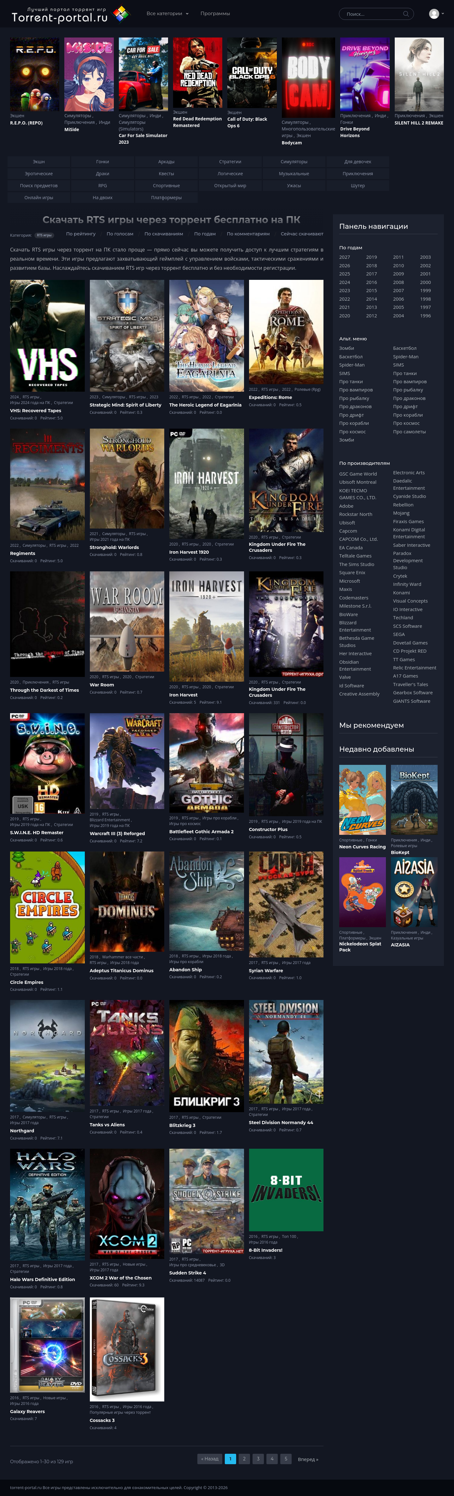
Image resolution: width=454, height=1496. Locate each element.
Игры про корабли (219, 818)
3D (222, 1265)
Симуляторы (78, 115)
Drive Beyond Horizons (355, 132)
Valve (345, 677)
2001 (425, 273)
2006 (398, 299)
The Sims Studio (356, 564)
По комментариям (248, 234)
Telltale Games (355, 555)
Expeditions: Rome (270, 397)
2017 (254, 962)
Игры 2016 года (263, 1242)
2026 (344, 265)
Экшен (17, 115)
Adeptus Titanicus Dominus (122, 970)
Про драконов (355, 406)
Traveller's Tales (410, 684)
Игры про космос (185, 823)
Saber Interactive (411, 545)
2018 (15, 968)
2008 (398, 282)
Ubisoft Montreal (357, 482)
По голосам (120, 234)
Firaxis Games (408, 521)
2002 (425, 265)
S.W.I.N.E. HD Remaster (36, 832)
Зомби (346, 348)
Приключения (80, 122)
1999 (425, 290)
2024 (15, 397)
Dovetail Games (410, 642)
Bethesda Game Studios (356, 641)
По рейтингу (81, 234)
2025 (344, 273)
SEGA (399, 634)
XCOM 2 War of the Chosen (121, 1278)
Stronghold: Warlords (114, 547)
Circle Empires (26, 982)
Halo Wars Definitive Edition (42, 1279)
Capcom (348, 531)
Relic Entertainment (414, 667)
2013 (371, 307)
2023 (95, 397)
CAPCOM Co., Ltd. (358, 539)
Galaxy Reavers (27, 1411)
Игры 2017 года (296, 962)
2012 (371, 315)
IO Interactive (408, 609)
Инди (104, 122)
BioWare (348, 614)
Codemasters (353, 597)
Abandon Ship (185, 970)
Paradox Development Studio (408, 560)
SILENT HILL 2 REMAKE (419, 123)
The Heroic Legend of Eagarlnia (205, 405)
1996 (425, 315)
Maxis (345, 589)
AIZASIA (400, 945)
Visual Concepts (410, 601)
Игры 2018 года (58, 968)
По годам (205, 234)
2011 (398, 257)
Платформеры (352, 938)
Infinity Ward (407, 584)
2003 (425, 257)
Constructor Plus (268, 829)
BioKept (400, 852)
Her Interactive (355, 653)
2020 (174, 544)
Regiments (22, 553)
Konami (401, 592)
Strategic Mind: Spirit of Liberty (125, 405)
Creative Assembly (359, 693)
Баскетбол (351, 356)
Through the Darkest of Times (44, 690)
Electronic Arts (409, 472)
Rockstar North (355, 514)
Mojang (401, 513)
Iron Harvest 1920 (189, 552)
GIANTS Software (411, 701)
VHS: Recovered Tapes (35, 410)
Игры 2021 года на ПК (110, 539)
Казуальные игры (407, 938)
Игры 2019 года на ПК (30, 824)
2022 (174, 397)
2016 (254, 1236)
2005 (398, 307)
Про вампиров (356, 389)
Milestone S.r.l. (355, 606)
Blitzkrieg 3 (182, 1125)
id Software (351, 685)
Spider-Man (352, 364)
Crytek (400, 576)
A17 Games (405, 676)
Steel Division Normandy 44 (281, 1122)
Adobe (346, 506)
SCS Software (407, 626)
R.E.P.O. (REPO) (26, 123)
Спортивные (351, 840)
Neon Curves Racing (362, 847)
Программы (215, 13)
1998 (425, 299)
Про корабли (354, 423)
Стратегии (63, 402)
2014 (371, 299)
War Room (102, 685)
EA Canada (351, 547)
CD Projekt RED (410, 651)
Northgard (22, 1131)
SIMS (344, 373)
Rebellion (403, 504)
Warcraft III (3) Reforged (117, 833)
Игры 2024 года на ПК (30, 402)
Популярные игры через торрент (120, 1412)
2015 (371, 290)
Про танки (351, 381)
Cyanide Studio (409, 496)
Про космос (352, 431)
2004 (398, 315)
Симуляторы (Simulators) (132, 125)
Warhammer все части (123, 957)
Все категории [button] (165, 13)
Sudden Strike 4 (187, 1273)
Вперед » (308, 1459)
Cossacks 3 (102, 1420)
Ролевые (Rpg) (307, 389)
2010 (398, 265)
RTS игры (31, 397)
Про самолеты (409, 431)
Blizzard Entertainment (110, 820)
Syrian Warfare (266, 970)
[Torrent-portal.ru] (71, 14)
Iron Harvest (183, 695)
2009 (398, 273)
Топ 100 (289, 1236)
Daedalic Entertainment (409, 484)
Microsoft (349, 581)
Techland (403, 617)
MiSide (71, 129)
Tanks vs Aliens (107, 1125)
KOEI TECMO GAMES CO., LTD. (357, 493)
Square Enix (352, 572)
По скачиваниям (163, 234)
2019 (15, 819)
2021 (95, 533)
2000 (425, 282)
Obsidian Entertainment (355, 665)
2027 (344, 257)
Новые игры (134, 1264)
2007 (398, 290)
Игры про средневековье (193, 1265)
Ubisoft (347, 522)
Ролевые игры (404, 845)
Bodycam (292, 143)
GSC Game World (358, 474)
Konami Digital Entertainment (409, 533)
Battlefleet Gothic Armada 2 (201, 832)
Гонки (346, 122)
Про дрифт (351, 415)
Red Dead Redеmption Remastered (197, 122)
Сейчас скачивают (302, 234)
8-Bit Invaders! (265, 1250)
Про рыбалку (354, 398)
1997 (425, 307)
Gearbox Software (413, 692)
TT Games (404, 659)
